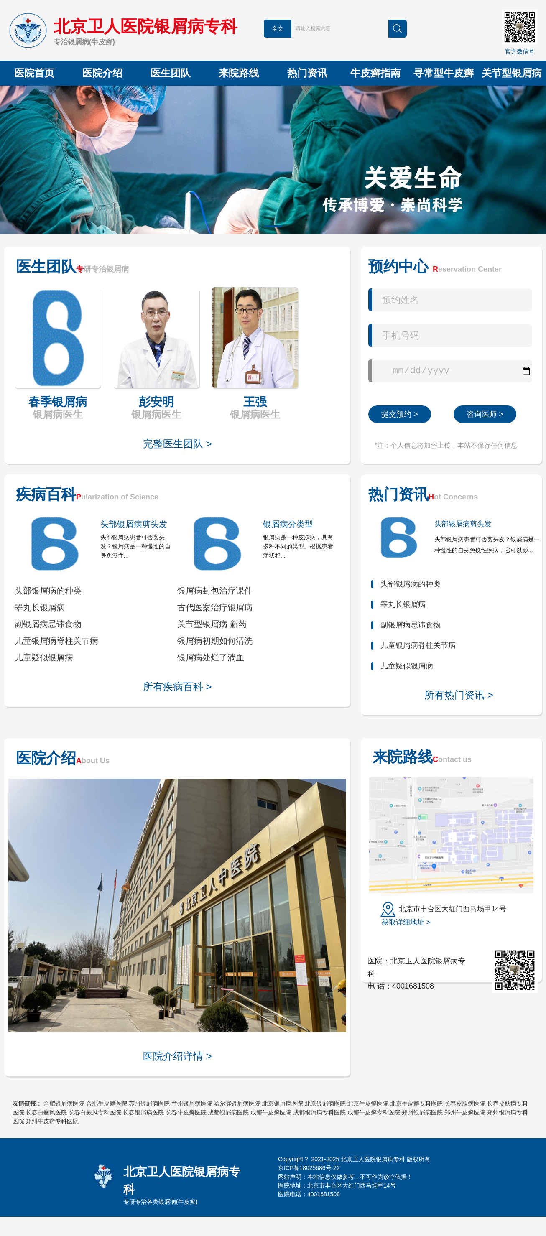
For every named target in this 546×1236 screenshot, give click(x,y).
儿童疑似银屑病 (44, 657)
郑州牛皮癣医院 (464, 1112)
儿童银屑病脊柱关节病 (56, 640)
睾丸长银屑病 (40, 607)
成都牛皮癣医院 (270, 1112)
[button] (273, 226)
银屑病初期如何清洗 (215, 640)
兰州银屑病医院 (191, 1103)
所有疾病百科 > (177, 686)
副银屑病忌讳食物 (48, 624)
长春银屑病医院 (143, 1112)
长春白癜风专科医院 (95, 1112)
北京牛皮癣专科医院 (416, 1103)
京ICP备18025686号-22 (309, 1168)
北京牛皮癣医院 (367, 1103)
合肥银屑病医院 (63, 1103)
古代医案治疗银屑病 (215, 607)
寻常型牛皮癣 (443, 73)
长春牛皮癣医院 (186, 1112)
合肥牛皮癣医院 (106, 1103)
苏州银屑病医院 (149, 1103)
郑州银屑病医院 (422, 1112)
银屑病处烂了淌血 (210, 657)
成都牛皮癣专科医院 (373, 1112)
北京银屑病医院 (282, 1103)
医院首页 (34, 73)
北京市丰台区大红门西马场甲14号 (443, 915)
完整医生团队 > (177, 443)
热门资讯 (307, 73)
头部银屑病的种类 (48, 590)
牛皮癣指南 (375, 73)
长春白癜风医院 (46, 1112)
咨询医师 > (485, 414)
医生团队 (171, 73)
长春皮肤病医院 (464, 1103)
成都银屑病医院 (228, 1112)
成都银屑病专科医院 (319, 1112)
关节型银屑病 (512, 73)
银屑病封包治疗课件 (215, 590)
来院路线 (239, 73)
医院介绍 (102, 73)
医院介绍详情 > (177, 1056)
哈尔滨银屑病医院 (237, 1103)
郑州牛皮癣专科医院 (52, 1121)
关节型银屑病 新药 (212, 624)
